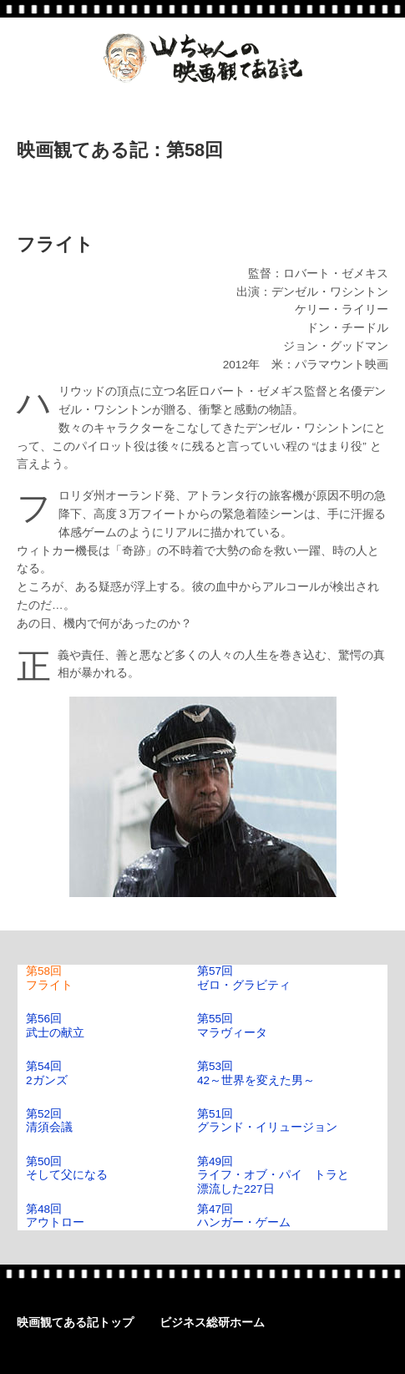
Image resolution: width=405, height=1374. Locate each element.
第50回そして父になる (67, 1168)
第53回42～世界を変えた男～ (256, 1073)
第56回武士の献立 (55, 1025)
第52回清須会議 (49, 1120)
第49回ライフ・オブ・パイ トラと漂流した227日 (273, 1175)
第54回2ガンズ (47, 1073)
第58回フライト (49, 978)
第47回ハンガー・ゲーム (244, 1216)
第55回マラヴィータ (232, 1025)
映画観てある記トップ (75, 1322)
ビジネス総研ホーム (212, 1322)
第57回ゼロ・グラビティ (244, 978)
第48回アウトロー (55, 1216)
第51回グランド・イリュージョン (267, 1120)
